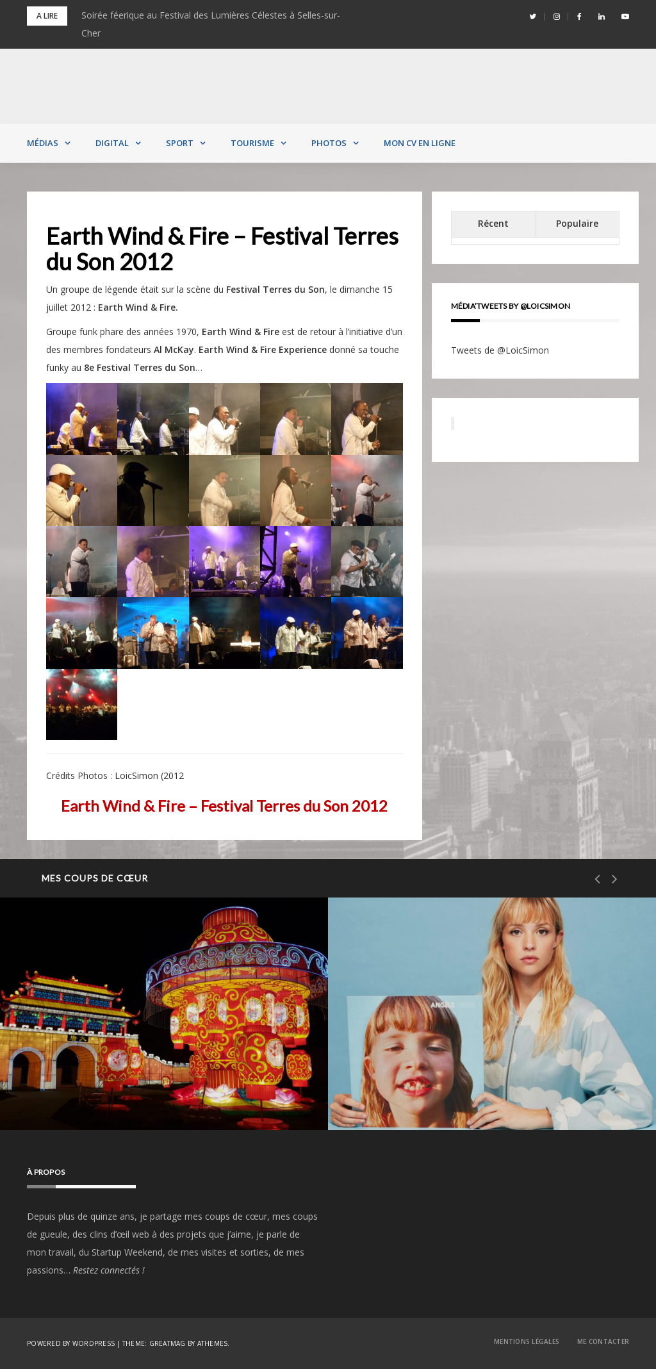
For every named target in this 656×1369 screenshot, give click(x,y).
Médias (42, 143)
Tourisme (252, 143)
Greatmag (167, 1343)
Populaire (577, 223)
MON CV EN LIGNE (419, 143)
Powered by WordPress (71, 1343)
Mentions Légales (526, 1341)
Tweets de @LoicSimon (500, 350)
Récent (493, 223)
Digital (112, 143)
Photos (329, 143)
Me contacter (603, 1341)
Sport (179, 143)
